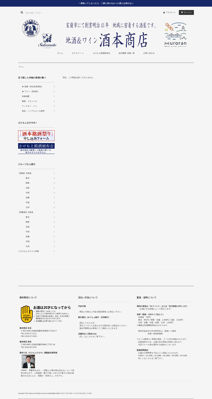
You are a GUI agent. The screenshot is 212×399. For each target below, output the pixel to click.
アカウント (170, 12)
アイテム (186, 12)
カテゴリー (78, 53)
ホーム (60, 53)
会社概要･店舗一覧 (127, 53)
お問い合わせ (149, 53)
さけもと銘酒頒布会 (101, 53)
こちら (90, 336)
